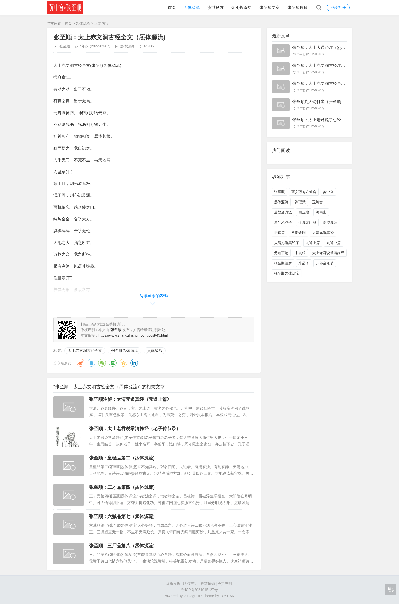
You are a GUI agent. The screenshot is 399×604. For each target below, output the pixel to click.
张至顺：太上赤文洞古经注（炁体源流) (327, 65)
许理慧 (300, 202)
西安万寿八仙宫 (303, 192)
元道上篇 (313, 243)
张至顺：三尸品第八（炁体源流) (122, 545)
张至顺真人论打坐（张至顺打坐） (322, 101)
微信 (102, 363)
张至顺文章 (269, 7)
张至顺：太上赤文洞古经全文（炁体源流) (329, 83)
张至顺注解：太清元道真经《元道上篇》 (130, 399)
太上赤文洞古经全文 (85, 350)
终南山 (321, 212)
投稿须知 (208, 584)
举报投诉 (173, 584)
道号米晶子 (283, 222)
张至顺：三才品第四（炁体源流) (122, 487)
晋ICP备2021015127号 (199, 590)
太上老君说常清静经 (328, 253)
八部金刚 (298, 233)
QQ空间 (123, 363)
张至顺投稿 (297, 7)
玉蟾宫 (317, 202)
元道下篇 (281, 253)
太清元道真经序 (286, 243)
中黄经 (300, 253)
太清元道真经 (323, 233)
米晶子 (303, 263)
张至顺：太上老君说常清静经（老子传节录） (135, 428)
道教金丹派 (283, 212)
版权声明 (190, 584)
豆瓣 (113, 363)
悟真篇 (279, 233)
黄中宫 (328, 192)
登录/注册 (338, 8)
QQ (91, 363)
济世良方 (215, 7)
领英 (134, 363)
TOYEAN (227, 596)
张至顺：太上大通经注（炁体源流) (323, 47)
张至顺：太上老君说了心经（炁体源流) (327, 120)
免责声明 (225, 584)
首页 (172, 7)
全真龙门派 (307, 222)
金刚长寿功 (241, 7)
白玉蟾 (303, 212)
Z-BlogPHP (192, 596)
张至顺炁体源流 (124, 350)
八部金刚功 (325, 263)
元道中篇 (333, 243)
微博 (80, 363)
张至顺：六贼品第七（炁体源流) (122, 516)
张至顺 (64, 46)
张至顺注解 (283, 263)
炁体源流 (191, 7)
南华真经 (330, 222)
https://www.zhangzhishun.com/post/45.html (133, 335)
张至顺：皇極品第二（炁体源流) (122, 458)
